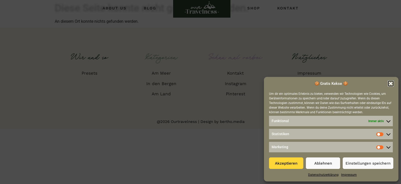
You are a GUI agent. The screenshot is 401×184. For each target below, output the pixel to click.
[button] (390, 83)
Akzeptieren (286, 163)
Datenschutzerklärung (323, 175)
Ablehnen (323, 163)
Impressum (349, 175)
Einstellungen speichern (368, 163)
